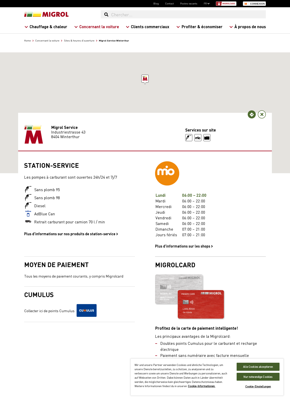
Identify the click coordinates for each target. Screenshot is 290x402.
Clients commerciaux (147, 26)
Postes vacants (188, 3)
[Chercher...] (188, 14)
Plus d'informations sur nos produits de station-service (71, 233)
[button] (145, 79)
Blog (156, 3)
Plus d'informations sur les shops (184, 246)
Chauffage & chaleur (46, 26)
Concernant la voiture (96, 26)
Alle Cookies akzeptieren (258, 367)
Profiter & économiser (199, 26)
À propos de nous (247, 26)
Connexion (257, 3)
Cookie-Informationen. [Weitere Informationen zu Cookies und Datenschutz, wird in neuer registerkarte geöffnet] (201, 386)
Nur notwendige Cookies (257, 377)
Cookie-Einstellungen (258, 386)
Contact (169, 3)
